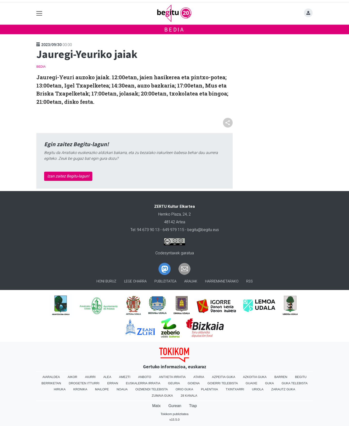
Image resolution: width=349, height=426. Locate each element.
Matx (156, 406)
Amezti (124, 377)
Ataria (198, 377)
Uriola (257, 389)
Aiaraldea (51, 377)
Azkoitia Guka (254, 377)
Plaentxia (209, 389)
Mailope (102, 389)
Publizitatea (165, 281)
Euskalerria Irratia (143, 383)
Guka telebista (295, 383)
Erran (112, 383)
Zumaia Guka (162, 395)
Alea (107, 377)
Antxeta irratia (172, 377)
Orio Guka (184, 389)
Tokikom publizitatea (174, 414)
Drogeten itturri (84, 383)
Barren (280, 377)
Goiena (194, 383)
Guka (269, 383)
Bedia (174, 29)
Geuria (174, 383)
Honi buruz (106, 281)
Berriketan (51, 383)
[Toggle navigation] (39, 13)
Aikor (72, 377)
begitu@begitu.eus (203, 229)
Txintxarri (235, 389)
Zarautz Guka (283, 389)
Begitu (301, 377)
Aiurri (90, 377)
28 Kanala (189, 395)
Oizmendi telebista (151, 389)
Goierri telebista (222, 383)
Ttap (193, 406)
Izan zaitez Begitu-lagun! (68, 176)
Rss (249, 281)
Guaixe (251, 383)
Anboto (144, 377)
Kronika (80, 389)
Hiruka (59, 389)
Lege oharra (135, 281)
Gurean (174, 406)
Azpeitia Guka (223, 377)
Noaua (122, 389)
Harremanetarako (221, 281)
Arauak (190, 281)
